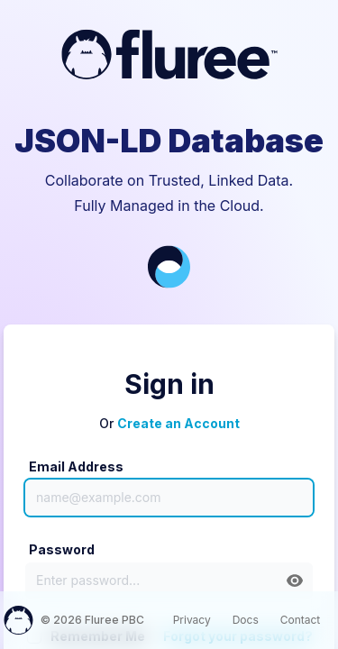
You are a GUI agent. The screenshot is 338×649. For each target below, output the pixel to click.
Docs (246, 619)
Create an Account (178, 423)
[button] (294, 580)
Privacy (192, 619)
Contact (300, 619)
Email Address (76, 466)
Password (62, 549)
